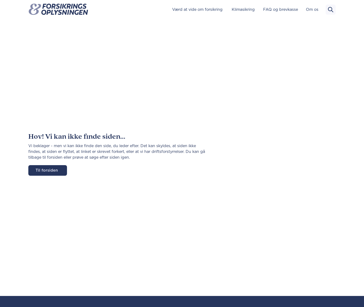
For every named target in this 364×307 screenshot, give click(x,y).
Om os (312, 10)
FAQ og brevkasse (280, 10)
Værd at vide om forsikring (197, 10)
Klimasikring (243, 10)
